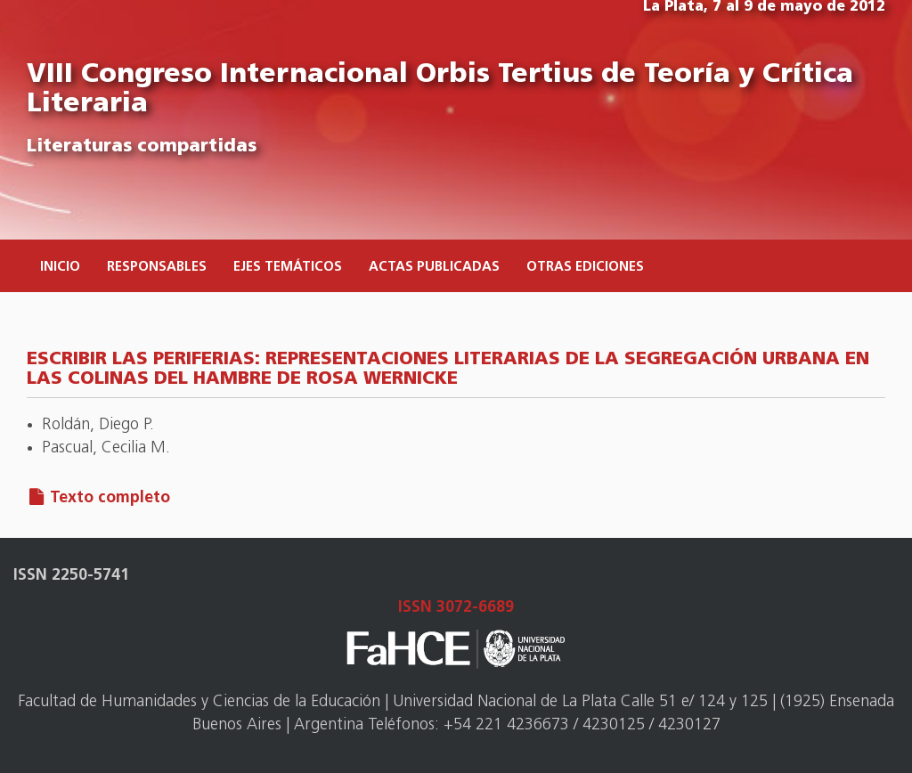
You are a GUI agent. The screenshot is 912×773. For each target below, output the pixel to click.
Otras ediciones (585, 267)
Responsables (157, 267)
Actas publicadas (434, 267)
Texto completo (110, 498)
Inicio (60, 267)
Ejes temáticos (287, 267)
